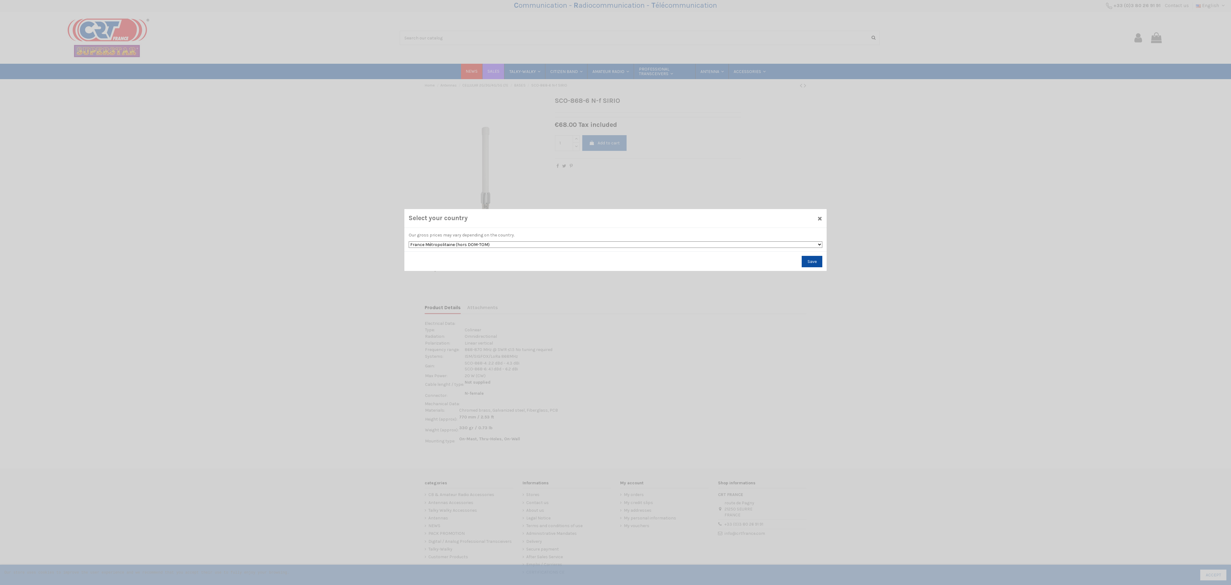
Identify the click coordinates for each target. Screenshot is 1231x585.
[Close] (811, 219)
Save (804, 260)
